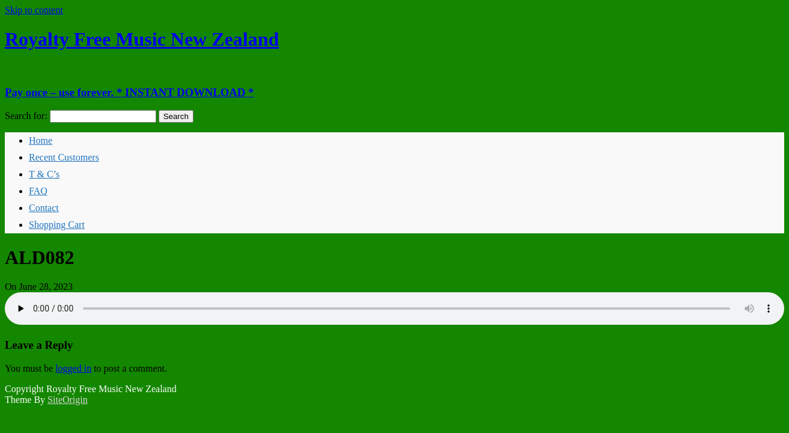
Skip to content (34, 10)
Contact (44, 208)
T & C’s (44, 174)
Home (40, 140)
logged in (73, 368)
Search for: (26, 116)
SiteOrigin (67, 400)
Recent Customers (64, 157)
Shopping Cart (57, 225)
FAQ (38, 191)
